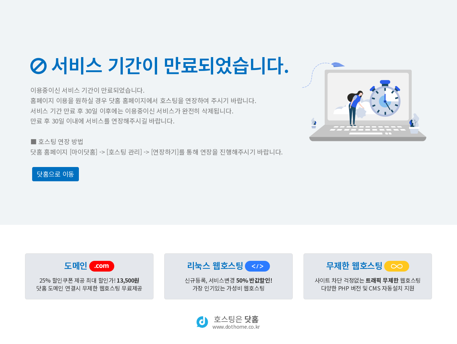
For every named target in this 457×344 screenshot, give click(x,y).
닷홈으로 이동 (55, 173)
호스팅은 (236, 322)
